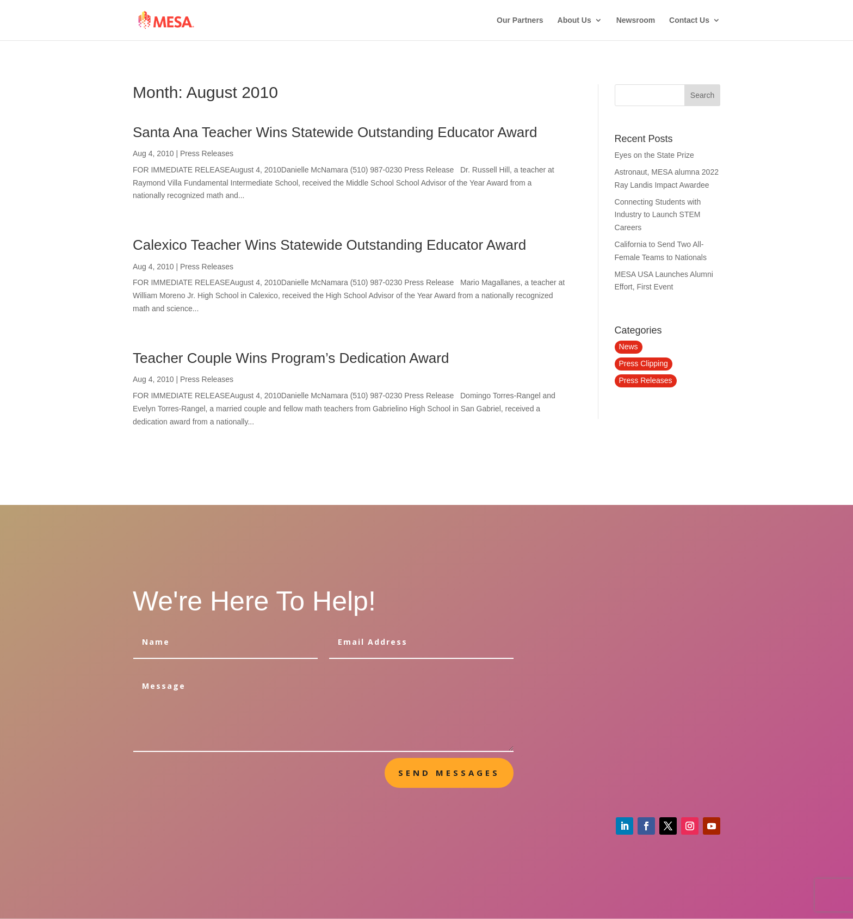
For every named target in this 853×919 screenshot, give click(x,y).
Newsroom (636, 20)
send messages (449, 772)
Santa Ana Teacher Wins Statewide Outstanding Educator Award (335, 132)
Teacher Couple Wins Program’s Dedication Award (291, 358)
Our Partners (520, 20)
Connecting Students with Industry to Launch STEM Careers (658, 215)
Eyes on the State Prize (654, 155)
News (628, 346)
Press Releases (206, 153)
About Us (574, 20)
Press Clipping (643, 363)
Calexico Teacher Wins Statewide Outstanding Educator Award (329, 245)
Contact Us (689, 20)
